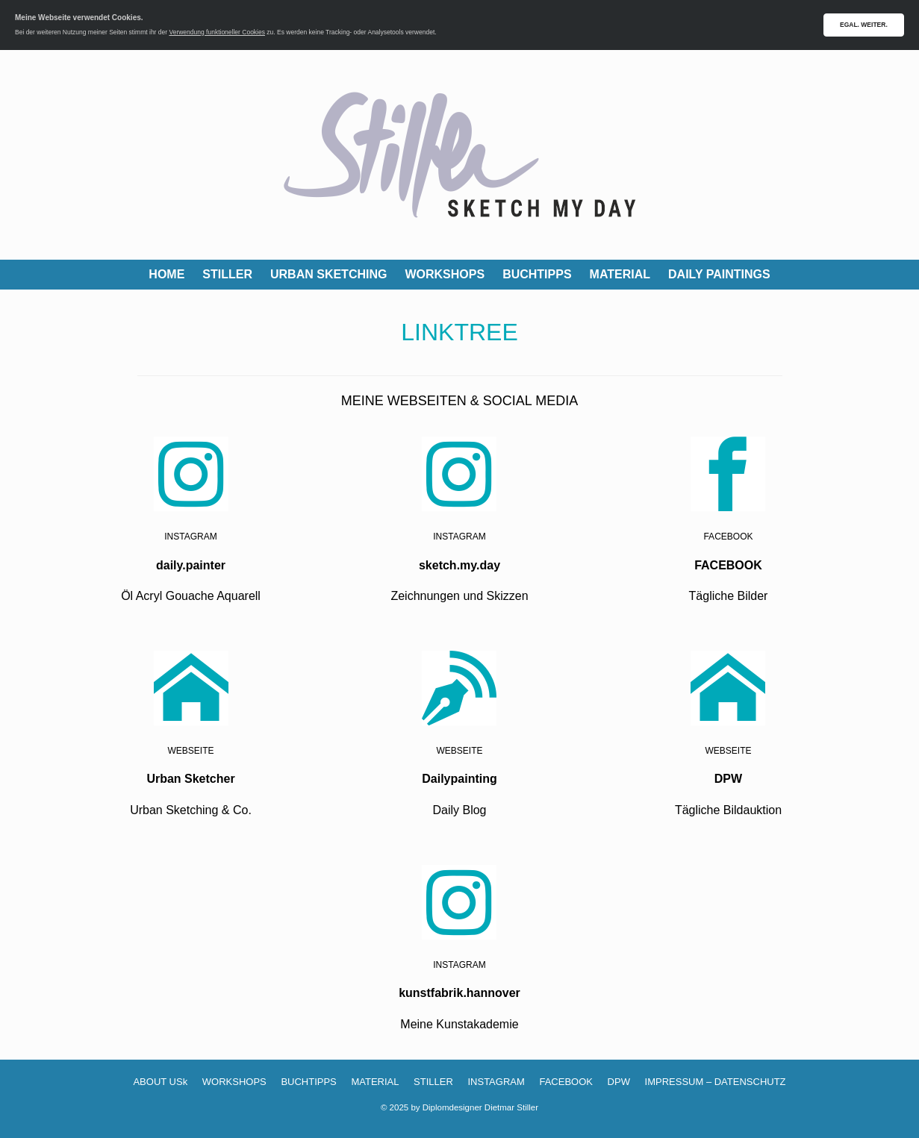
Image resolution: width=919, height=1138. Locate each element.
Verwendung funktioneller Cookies (217, 32)
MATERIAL (620, 274)
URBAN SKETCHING (328, 274)
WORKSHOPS (445, 274)
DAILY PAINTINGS (719, 274)
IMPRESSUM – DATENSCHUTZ (715, 1081)
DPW (619, 1081)
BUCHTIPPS (536, 274)
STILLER (227, 274)
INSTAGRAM (495, 1081)
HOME (166, 274)
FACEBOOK (566, 1081)
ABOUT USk (160, 1081)
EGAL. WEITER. (864, 24)
